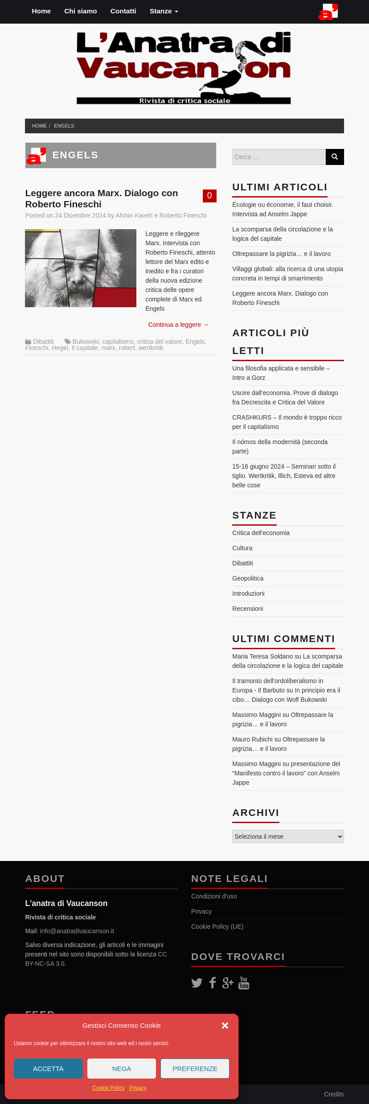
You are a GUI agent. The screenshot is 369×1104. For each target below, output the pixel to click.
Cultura (242, 548)
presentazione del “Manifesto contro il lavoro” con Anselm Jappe (286, 773)
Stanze (164, 11)
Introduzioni (248, 593)
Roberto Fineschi (183, 215)
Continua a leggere (178, 324)
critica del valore (159, 341)
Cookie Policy (108, 1088)
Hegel (60, 347)
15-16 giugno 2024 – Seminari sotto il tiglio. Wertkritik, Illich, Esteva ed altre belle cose (284, 476)
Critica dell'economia (261, 532)
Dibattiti (43, 341)
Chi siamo (80, 11)
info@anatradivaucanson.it (77, 931)
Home (41, 11)
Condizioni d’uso (214, 896)
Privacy (138, 1088)
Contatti (123, 11)
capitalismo (118, 341)
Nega (121, 1068)
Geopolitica (247, 578)
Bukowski (86, 341)
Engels (64, 125)
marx (108, 347)
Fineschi (36, 347)
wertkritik (151, 347)
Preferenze (194, 1068)
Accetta (48, 1068)
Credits (334, 1094)
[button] (225, 1025)
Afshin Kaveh (134, 215)
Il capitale (85, 347)
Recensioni (247, 608)
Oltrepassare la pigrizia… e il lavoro (281, 253)
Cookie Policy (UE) (217, 926)
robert (127, 347)
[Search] (335, 157)
